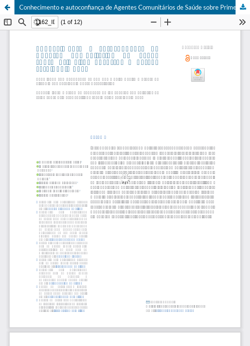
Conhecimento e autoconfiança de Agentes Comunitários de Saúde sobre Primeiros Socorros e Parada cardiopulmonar (134, 7)
